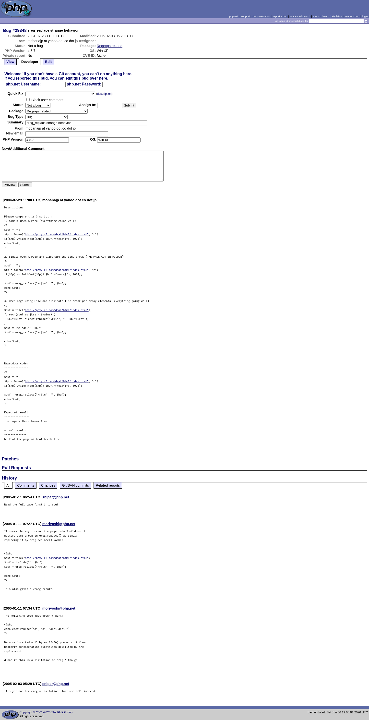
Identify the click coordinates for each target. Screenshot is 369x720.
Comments (25, 485)
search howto (321, 16)
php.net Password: (84, 84)
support (245, 16)
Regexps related (109, 46)
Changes (48, 485)
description (104, 94)
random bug (352, 16)
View (10, 62)
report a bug (280, 16)
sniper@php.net (55, 497)
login (365, 16)
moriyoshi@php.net (58, 524)
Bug (7, 30)
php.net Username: (23, 84)
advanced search (300, 16)
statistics (337, 16)
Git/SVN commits (75, 485)
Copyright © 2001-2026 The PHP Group (45, 712)
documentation (261, 16)
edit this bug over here (86, 78)
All (8, 485)
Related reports (108, 485)
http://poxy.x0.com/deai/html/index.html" (57, 234)
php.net (233, 16)
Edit (48, 62)
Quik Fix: (16, 94)
